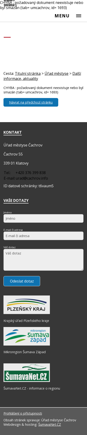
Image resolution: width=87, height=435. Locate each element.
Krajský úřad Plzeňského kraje (26, 320)
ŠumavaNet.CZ (49, 424)
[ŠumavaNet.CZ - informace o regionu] (26, 380)
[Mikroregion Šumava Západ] (26, 344)
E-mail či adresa (13, 230)
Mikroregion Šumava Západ (24, 352)
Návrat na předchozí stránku (31, 102)
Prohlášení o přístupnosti (22, 413)
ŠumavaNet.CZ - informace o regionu (31, 388)
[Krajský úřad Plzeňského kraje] (26, 312)
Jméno (7, 212)
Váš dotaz (9, 247)
